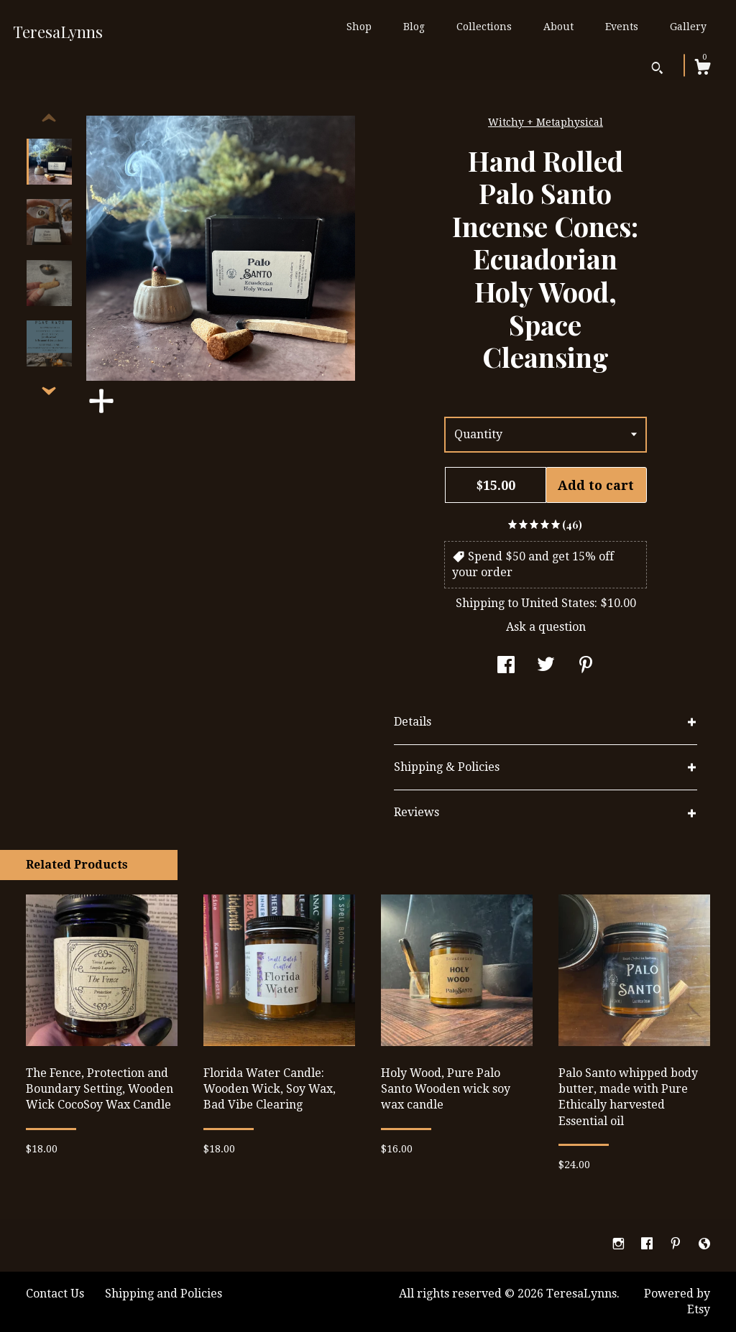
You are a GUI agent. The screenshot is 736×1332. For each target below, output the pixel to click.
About (558, 26)
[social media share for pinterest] (585, 666)
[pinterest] (677, 1245)
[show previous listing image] (49, 118)
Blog (414, 26)
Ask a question (546, 627)
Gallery (688, 26)
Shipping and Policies (163, 1293)
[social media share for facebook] (506, 666)
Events (621, 26)
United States (557, 603)
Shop (359, 26)
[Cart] (702, 69)
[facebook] (648, 1245)
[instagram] (620, 1245)
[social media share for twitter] (546, 666)
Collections (484, 26)
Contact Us (55, 1293)
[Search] (657, 70)
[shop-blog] (704, 1245)
